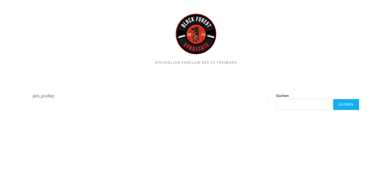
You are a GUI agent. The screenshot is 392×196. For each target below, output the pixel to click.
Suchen (282, 95)
